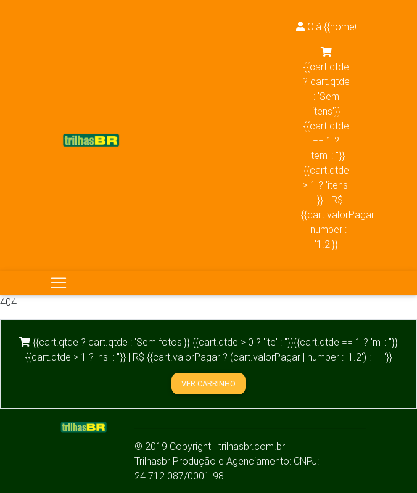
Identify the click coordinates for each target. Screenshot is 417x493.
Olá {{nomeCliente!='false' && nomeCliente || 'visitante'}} (326, 26)
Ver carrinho (208, 383)
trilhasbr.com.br (251, 446)
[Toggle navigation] (58, 283)
